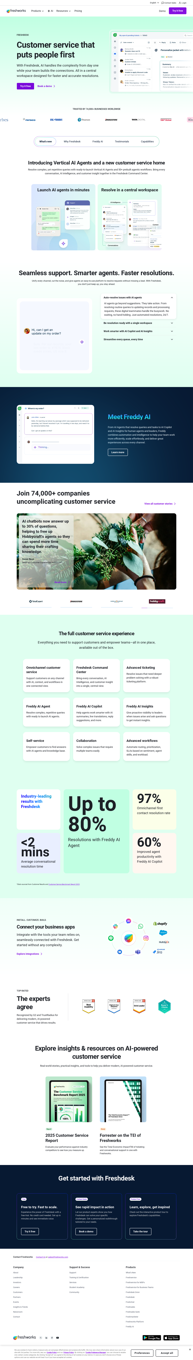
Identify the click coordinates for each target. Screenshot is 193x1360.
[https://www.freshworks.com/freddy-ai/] (130, 1326)
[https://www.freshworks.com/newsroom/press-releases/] (17, 1311)
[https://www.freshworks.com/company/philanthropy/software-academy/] (76, 1287)
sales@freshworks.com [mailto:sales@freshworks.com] (58, 1257)
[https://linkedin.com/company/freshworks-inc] (46, 1338)
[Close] (190, 1349)
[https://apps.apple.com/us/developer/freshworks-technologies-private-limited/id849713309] (171, 1338)
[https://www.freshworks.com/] (16, 11)
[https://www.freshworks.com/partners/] (17, 1296)
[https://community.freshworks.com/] (74, 1292)
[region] (96, 1353)
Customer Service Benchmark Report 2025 (64, 884)
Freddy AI (98, 141)
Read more (62, 582)
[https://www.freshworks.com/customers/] (17, 1292)
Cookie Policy (52, 1352)
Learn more (117, 452)
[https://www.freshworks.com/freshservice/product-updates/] (131, 1272)
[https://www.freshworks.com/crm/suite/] (133, 1311)
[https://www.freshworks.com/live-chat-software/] (130, 1301)
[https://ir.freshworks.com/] (17, 1282)
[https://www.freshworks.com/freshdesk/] (130, 1296)
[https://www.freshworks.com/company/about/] (15, 1272)
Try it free (177, 10)
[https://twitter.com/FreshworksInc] (40, 1338)
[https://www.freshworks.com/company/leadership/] (18, 1277)
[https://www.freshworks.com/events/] (16, 1301)
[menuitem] (154, 2)
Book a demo (47, 86)
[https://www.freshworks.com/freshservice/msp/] (135, 1282)
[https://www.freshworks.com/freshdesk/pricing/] (78, 11)
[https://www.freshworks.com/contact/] (16, 1316)
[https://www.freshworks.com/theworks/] (20, 1306)
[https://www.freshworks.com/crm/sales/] (130, 1306)
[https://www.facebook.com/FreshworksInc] (52, 1338)
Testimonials (122, 141)
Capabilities (147, 141)
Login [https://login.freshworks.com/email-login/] (182, 3)
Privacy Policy (69, 1352)
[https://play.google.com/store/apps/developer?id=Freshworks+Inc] (151, 1338)
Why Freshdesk (72, 141)
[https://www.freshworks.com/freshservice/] (131, 1277)
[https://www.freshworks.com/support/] (72, 1272)
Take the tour (140, 1231)
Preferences (142, 1353)
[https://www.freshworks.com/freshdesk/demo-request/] (162, 11)
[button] (138, 297)
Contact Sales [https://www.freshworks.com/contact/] (169, 3)
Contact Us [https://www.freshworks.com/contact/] (40, 1257)
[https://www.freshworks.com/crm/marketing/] (132, 1316)
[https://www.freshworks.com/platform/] (135, 1321)
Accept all (167, 1353)
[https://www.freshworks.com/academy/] (79, 1277)
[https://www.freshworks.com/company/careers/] (16, 1287)
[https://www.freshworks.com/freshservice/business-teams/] (139, 1287)
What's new (45, 141)
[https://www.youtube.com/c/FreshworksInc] (57, 1338)
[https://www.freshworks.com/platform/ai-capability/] (50, 11)
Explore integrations (30, 954)
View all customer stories (160, 503)
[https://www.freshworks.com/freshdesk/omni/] (132, 1292)
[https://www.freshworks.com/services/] (72, 1282)
